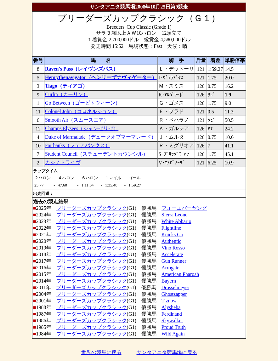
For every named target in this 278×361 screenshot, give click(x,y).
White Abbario (176, 221)
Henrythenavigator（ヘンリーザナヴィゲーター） (101, 77)
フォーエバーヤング (184, 208)
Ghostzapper (174, 294)
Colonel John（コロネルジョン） (81, 111)
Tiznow (169, 300)
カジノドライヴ (62, 162)
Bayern (169, 281)
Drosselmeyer (175, 287)
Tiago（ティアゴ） (66, 86)
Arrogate (170, 267)
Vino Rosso (173, 247)
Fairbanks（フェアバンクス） (77, 145)
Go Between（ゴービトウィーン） (83, 103)
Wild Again (173, 333)
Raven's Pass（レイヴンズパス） (81, 69)
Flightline (171, 228)
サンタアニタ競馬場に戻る (167, 352)
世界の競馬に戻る (101, 352)
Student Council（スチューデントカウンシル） (96, 154)
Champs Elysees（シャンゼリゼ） (81, 128)
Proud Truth (174, 327)
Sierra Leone (174, 214)
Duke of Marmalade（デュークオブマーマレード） (100, 137)
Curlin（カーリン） (66, 94)
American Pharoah (180, 274)
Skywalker (172, 320)
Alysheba (171, 307)
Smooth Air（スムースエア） (77, 120)
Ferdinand (172, 314)
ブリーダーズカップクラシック (91, 208)
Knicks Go (172, 234)
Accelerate (172, 254)
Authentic (171, 241)
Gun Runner (174, 261)
